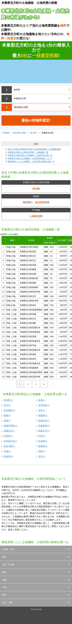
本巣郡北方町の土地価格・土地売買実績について (29, 158)
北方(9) (7, 405)
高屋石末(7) (44, 420)
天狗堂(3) (8, 436)
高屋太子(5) (44, 431)
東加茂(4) (8, 456)
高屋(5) (7, 420)
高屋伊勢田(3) (10, 426)
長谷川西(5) (9, 446)
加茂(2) (41, 400)
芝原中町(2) (44, 405)
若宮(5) (41, 456)
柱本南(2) (42, 441)
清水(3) (41, 410)
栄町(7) (41, 451)
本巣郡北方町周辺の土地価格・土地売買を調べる (29, 155)
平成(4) (7, 451)
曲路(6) (7, 415)
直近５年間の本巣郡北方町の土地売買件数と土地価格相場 (34, 149)
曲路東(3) (42, 415)
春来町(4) (42, 446)
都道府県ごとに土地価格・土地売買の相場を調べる (30, 161)
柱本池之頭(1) (10, 441)
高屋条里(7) (44, 426)
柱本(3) (41, 436)
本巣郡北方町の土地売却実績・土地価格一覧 (27, 152)
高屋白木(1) (9, 431)
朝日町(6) (8, 400)
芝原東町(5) (9, 410)
